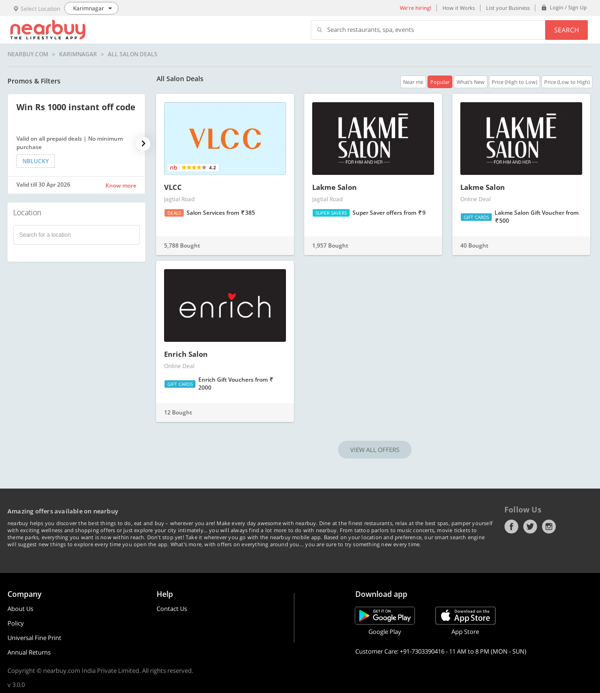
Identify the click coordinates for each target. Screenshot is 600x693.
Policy (16, 623)
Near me (413, 81)
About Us (20, 608)
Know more (120, 185)
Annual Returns (29, 652)
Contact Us (172, 608)
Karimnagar (78, 54)
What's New (471, 81)
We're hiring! (415, 7)
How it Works (458, 7)
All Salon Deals (133, 54)
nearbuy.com (28, 54)
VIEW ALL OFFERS (374, 449)
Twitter (530, 527)
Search (566, 29)
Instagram (549, 527)
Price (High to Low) (514, 81)
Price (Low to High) (567, 81)
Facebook (511, 527)
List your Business (508, 7)
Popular (440, 81)
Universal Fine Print (34, 637)
